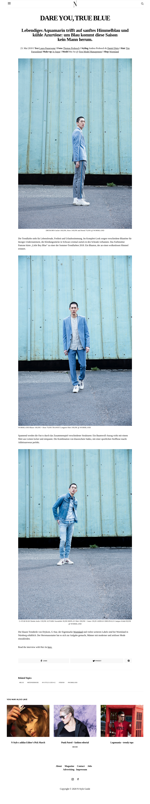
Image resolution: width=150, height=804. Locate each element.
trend (62, 682)
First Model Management (90, 51)
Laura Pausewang (47, 48)
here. (50, 647)
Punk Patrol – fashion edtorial (75, 742)
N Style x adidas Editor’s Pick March (28, 742)
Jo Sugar (56, 51)
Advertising (68, 769)
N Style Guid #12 (49, 682)
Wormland (114, 51)
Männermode (33, 682)
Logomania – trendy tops (122, 742)
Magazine (69, 766)
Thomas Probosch (71, 48)
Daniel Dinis (113, 48)
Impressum (81, 769)
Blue (22, 682)
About (59, 766)
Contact (81, 766)
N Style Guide (83, 789)
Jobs (90, 766)
